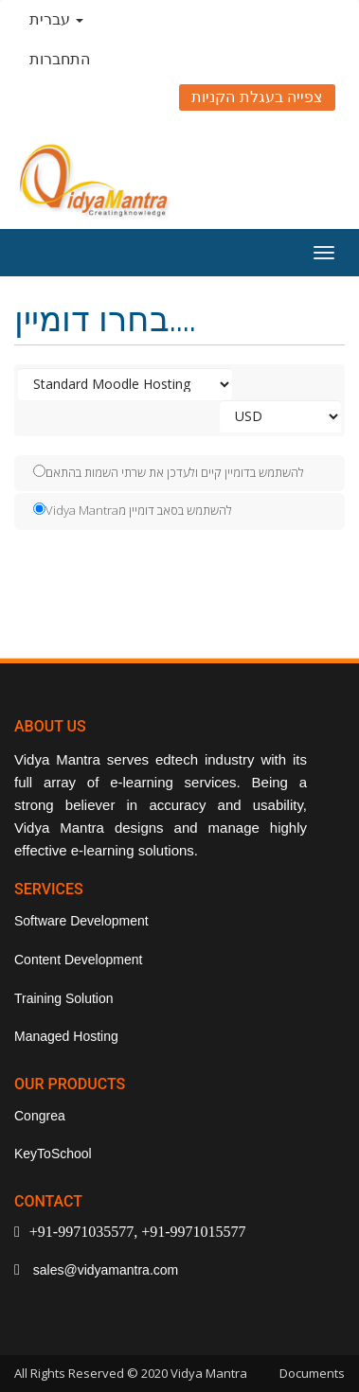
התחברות (59, 59)
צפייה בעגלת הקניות (257, 97)
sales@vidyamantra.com (103, 1269)
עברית (56, 19)
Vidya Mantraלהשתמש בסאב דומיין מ (132, 510)
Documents (312, 1373)
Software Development (81, 920)
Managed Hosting (66, 1036)
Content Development (78, 959)
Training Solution (64, 998)
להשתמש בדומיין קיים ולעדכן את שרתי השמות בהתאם (168, 472)
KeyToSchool (53, 1153)
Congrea (39, 1115)
